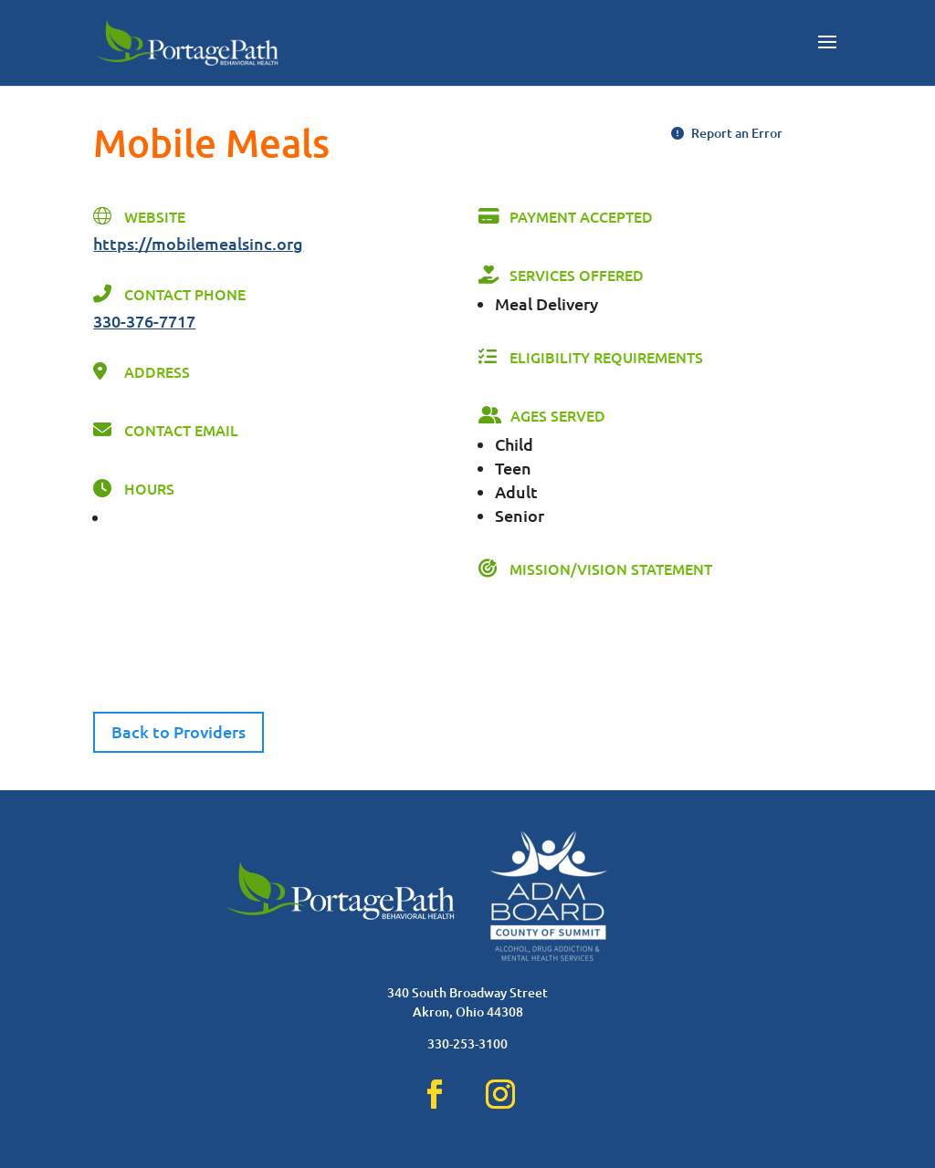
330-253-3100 (467, 1043)
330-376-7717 (144, 320)
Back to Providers (178, 731)
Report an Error (727, 132)
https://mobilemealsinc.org (198, 243)
